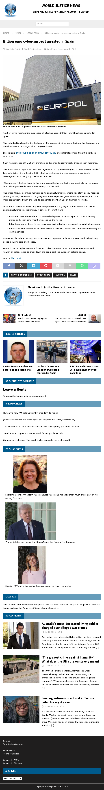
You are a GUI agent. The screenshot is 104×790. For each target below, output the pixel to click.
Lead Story (52, 49)
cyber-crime (43, 275)
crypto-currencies (21, 275)
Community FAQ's (11, 760)
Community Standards (13, 763)
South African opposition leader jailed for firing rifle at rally (33, 433)
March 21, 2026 (51, 706)
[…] (97, 647)
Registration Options (13, 744)
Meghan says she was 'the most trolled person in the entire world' (36, 440)
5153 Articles (69, 287)
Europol (60, 275)
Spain (73, 275)
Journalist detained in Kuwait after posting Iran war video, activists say (39, 419)
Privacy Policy (9, 750)
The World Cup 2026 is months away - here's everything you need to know (41, 426)
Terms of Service (11, 753)
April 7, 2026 (50, 632)
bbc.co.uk (16, 258)
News (18, 33)
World (67, 49)
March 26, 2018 (13, 49)
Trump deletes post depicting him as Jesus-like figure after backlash (40, 542)
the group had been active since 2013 (36, 153)
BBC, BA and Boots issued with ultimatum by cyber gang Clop (84, 369)
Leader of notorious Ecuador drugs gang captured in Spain (48, 369)
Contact (7, 741)
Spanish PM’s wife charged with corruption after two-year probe (38, 586)
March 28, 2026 (52, 665)
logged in (21, 396)
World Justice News (33, 49)
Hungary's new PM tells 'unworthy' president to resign (30, 413)
